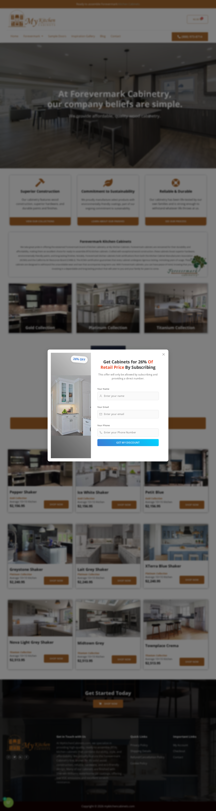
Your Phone (103, 425)
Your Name (103, 388)
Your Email (103, 407)
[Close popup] (163, 354)
